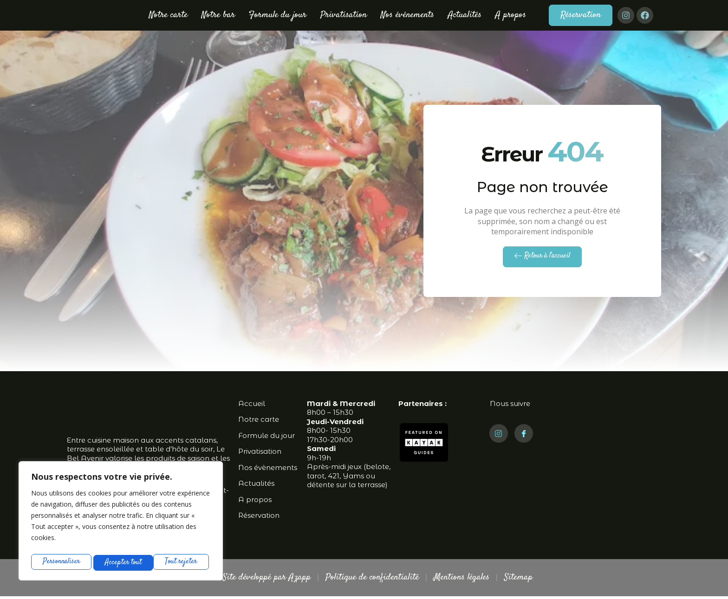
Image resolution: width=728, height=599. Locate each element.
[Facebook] (523, 436)
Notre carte (168, 15)
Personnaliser (61, 561)
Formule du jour (277, 15)
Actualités (464, 15)
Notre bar (218, 15)
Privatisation (343, 15)
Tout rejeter (121, 561)
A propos (510, 15)
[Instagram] (498, 436)
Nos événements (407, 15)
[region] (121, 522)
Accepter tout (180, 561)
